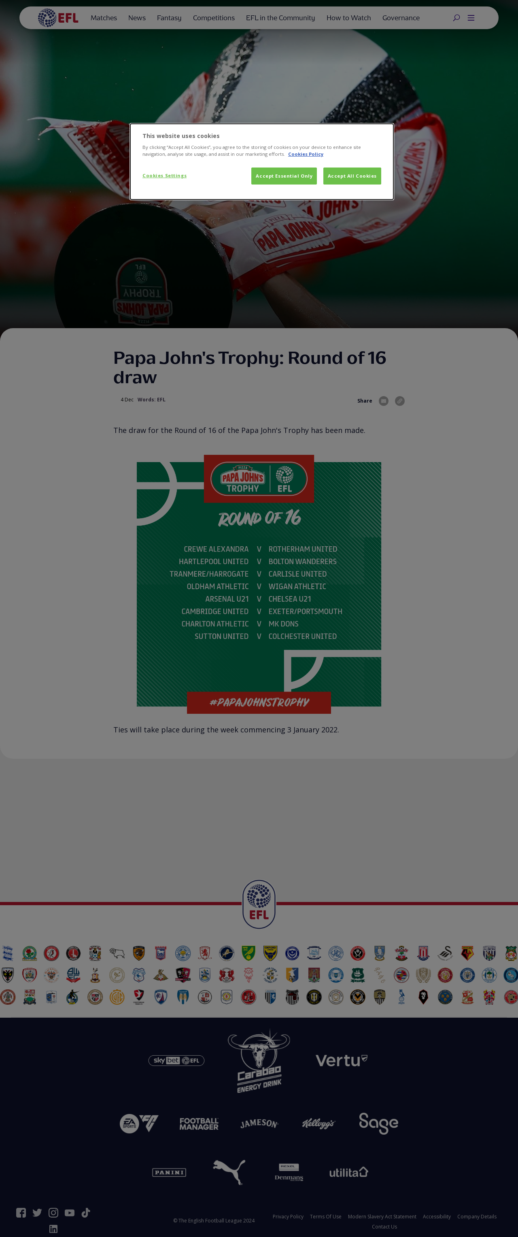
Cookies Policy (305, 154)
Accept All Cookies (352, 176)
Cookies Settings (164, 175)
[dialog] (261, 162)
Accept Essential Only (284, 176)
